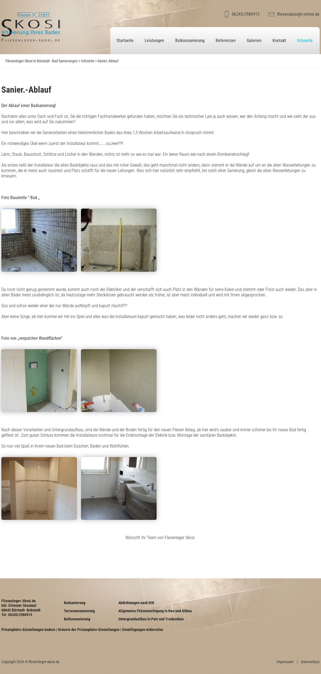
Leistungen (154, 40)
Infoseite (305, 40)
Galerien (254, 40)
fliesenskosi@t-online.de (298, 14)
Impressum (285, 662)
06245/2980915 (246, 14)
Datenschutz (310, 662)
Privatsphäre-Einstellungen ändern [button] (28, 629)
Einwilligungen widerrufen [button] (142, 629)
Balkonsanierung (190, 40)
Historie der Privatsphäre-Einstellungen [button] (88, 629)
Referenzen (226, 40)
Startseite (125, 40)
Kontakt (279, 40)
